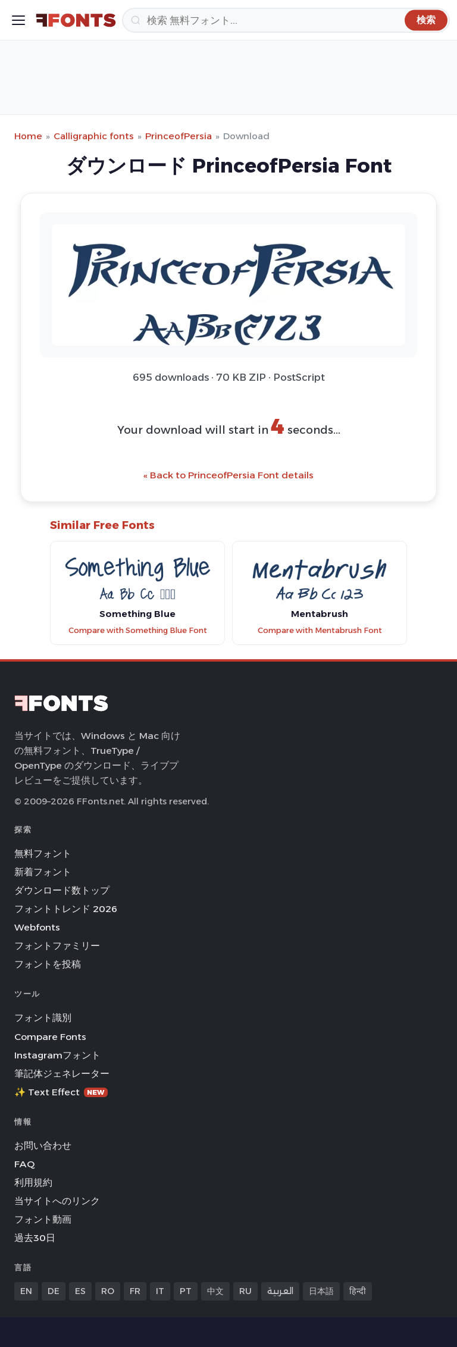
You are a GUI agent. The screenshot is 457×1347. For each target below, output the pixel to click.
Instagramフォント (57, 1055)
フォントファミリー (57, 945)
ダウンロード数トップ (61, 890)
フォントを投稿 (47, 964)
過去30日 (34, 1237)
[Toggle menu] (18, 20)
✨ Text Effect (61, 1092)
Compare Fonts (50, 1036)
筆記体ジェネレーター (61, 1073)
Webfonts (37, 927)
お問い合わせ (42, 1145)
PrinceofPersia (178, 136)
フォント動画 (42, 1219)
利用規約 (33, 1182)
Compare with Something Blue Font (137, 630)
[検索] (286, 20)
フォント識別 (42, 1017)
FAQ (24, 1164)
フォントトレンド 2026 (65, 908)
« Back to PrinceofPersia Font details (228, 475)
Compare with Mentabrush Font (320, 630)
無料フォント (42, 853)
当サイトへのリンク (57, 1201)
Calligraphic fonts (94, 136)
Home (28, 136)
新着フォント (42, 872)
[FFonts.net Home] (76, 20)
